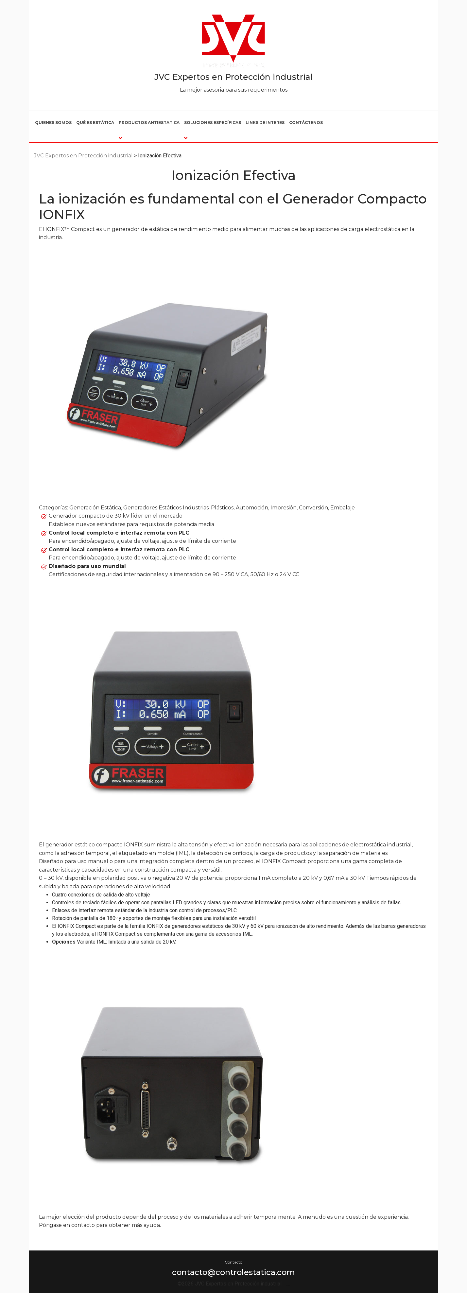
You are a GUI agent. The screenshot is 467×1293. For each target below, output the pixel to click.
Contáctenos (306, 122)
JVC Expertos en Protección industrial (233, 77)
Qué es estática (95, 122)
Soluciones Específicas (212, 122)
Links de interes (265, 122)
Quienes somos (53, 122)
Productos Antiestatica (149, 122)
